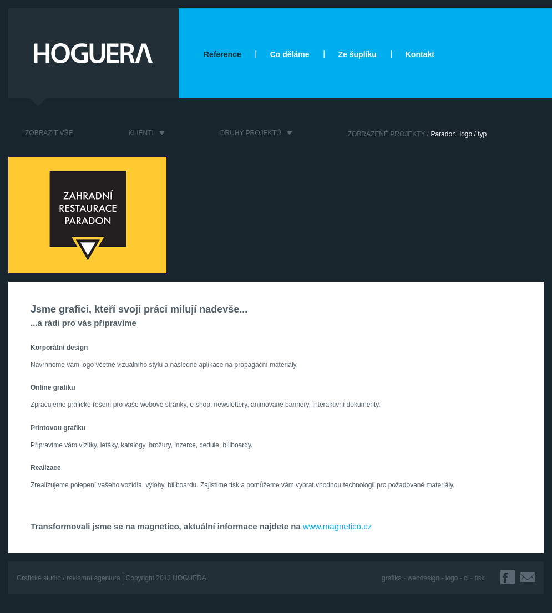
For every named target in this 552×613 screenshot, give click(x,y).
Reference (222, 54)
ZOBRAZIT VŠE (49, 133)
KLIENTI (140, 133)
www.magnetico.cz (337, 526)
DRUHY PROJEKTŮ (250, 133)
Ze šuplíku (357, 54)
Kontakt (420, 54)
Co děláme (290, 54)
